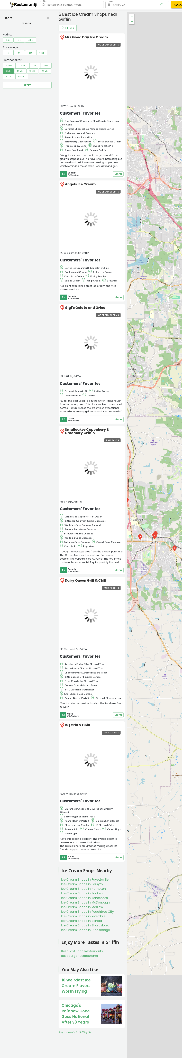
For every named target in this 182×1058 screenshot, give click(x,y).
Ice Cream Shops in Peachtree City (87, 911)
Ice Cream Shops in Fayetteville (84, 879)
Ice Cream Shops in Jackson (82, 893)
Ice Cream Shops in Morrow (82, 907)
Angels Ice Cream (80, 184)
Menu (118, 174)
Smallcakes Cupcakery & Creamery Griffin (87, 431)
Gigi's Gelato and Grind (85, 307)
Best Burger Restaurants (79, 956)
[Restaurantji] (24, 4)
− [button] (132, 21)
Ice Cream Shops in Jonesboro (84, 898)
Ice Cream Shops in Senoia (81, 921)
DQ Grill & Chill (77, 725)
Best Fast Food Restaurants (82, 951)
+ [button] (132, 16)
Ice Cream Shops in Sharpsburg (85, 925)
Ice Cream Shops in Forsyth (82, 884)
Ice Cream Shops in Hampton (83, 889)
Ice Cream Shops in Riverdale (83, 916)
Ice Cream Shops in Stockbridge (85, 930)
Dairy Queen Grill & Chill (85, 580)
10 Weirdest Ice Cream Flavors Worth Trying (76, 986)
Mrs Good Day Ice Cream (86, 37)
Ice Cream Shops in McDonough (85, 902)
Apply (27, 85)
